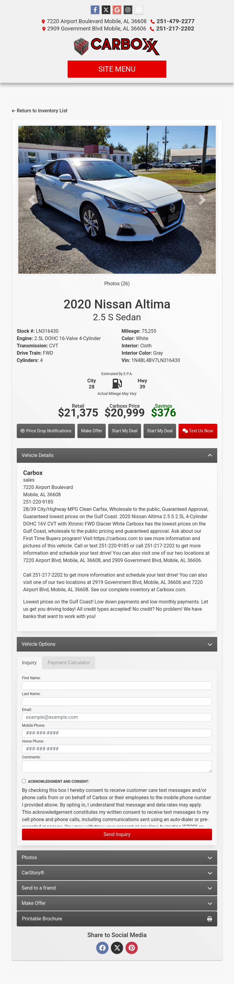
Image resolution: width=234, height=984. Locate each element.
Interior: (130, 346)
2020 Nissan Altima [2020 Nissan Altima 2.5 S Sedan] (117, 310)
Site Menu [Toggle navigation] (117, 69)
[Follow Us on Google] (117, 10)
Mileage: (131, 331)
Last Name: (31, 693)
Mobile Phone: (33, 725)
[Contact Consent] (24, 780)
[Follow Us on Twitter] (106, 10)
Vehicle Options (117, 643)
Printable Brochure (117, 918)
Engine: (25, 338)
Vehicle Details (117, 455)
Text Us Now (198, 430)
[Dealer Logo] (117, 46)
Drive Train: (29, 353)
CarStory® (117, 872)
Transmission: (32, 346)
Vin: (126, 360)
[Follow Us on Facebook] (95, 10)
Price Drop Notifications (45, 430)
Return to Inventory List (39, 111)
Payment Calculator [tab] (69, 662)
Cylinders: (28, 360)
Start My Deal (125, 430)
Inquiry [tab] (29, 662)
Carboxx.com (170, 589)
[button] (32, 199)
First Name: (31, 677)
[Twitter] (117, 947)
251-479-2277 (175, 21)
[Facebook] (102, 947)
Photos (117, 857)
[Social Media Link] (128, 10)
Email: (27, 709)
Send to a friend (117, 887)
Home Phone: (33, 741)
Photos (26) (117, 283)
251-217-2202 (175, 28)
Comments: (31, 756)
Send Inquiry (117, 834)
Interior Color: (137, 353)
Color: (128, 338)
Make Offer (91, 430)
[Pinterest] (132, 947)
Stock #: (26, 331)
